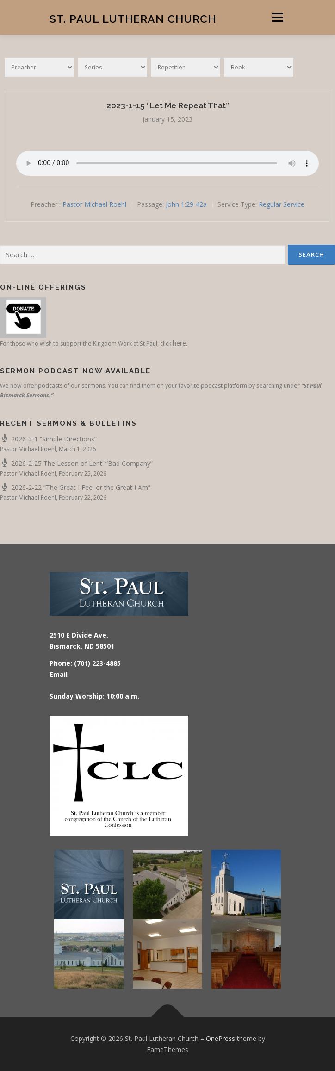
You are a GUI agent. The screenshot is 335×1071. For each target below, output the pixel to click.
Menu (277, 17)
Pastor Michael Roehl (94, 204)
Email (59, 674)
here (179, 343)
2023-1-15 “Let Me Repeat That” (167, 105)
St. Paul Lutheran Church (133, 18)
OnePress (220, 1038)
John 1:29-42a (186, 204)
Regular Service (281, 204)
